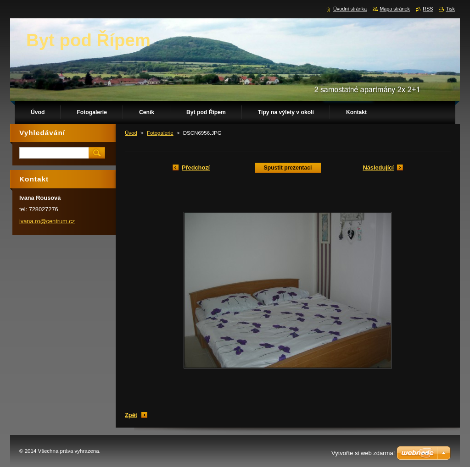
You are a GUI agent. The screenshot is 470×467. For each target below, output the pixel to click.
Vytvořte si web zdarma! (363, 453)
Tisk (450, 8)
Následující (378, 167)
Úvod (131, 133)
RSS (428, 8)
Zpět (131, 415)
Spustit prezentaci (288, 168)
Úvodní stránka (350, 8)
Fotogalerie (160, 133)
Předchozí (196, 167)
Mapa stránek (395, 8)
